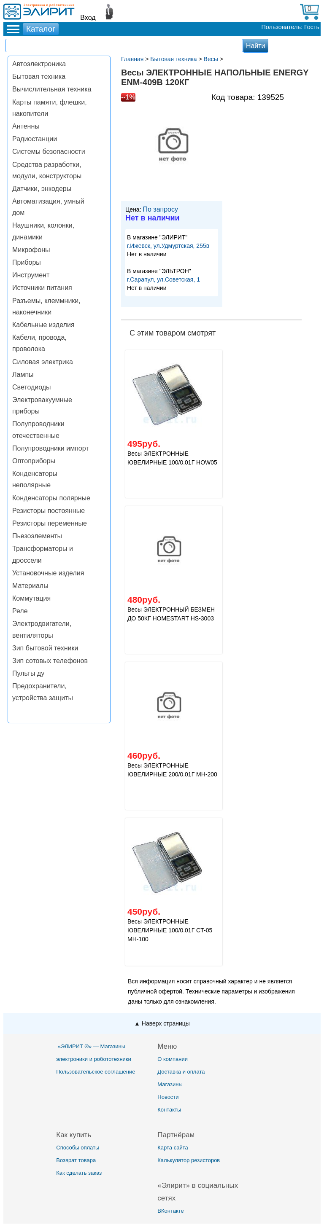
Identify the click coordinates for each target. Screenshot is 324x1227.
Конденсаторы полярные (51, 498)
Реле (20, 611)
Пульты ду (28, 673)
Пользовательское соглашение (95, 1072)
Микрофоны (31, 249)
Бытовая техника (38, 76)
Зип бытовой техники (45, 648)
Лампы (23, 374)
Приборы (26, 262)
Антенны (26, 126)
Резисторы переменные (49, 523)
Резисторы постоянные (48, 510)
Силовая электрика (42, 361)
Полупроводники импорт (50, 448)
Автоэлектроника (39, 63)
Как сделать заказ (79, 1173)
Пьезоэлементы (37, 536)
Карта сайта (172, 1147)
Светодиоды (31, 387)
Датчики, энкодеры (41, 188)
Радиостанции (34, 138)
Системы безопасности (48, 151)
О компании (172, 1059)
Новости (167, 1097)
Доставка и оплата (181, 1072)
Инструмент (30, 275)
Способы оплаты (77, 1147)
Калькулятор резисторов (188, 1160)
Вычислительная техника (51, 89)
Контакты (169, 1109)
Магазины (170, 1084)
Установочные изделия (48, 573)
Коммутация (31, 598)
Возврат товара (76, 1160)
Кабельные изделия (43, 324)
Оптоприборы (33, 460)
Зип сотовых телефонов (50, 660)
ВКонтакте (170, 1211)
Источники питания (42, 287)
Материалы (30, 585)
